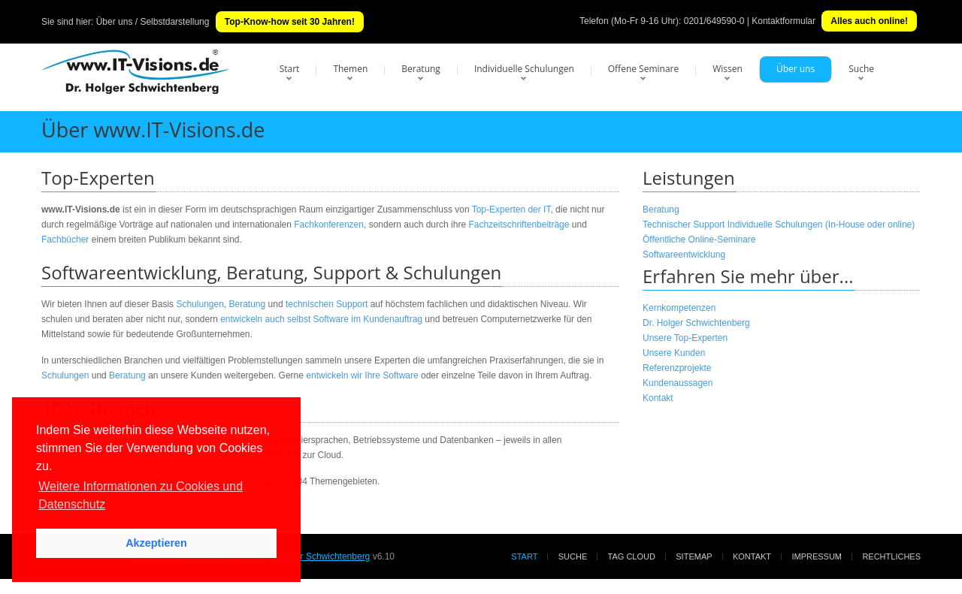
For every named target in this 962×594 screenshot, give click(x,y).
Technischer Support (684, 224)
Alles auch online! (869, 21)
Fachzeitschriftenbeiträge (518, 224)
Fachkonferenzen (329, 224)
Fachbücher (65, 239)
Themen (350, 68)
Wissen (727, 68)
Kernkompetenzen (679, 308)
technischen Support (327, 304)
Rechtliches (891, 556)
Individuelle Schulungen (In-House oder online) (821, 224)
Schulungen (199, 304)
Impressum (816, 556)
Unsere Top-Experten (685, 338)
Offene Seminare (643, 68)
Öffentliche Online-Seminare (699, 239)
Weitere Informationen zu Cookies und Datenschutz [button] (140, 495)
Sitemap (694, 556)
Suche (861, 68)
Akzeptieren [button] (156, 543)
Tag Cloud (631, 556)
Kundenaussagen (677, 383)
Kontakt (658, 398)
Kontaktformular (783, 21)
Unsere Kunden (674, 353)
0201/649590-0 (714, 21)
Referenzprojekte (677, 368)
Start (290, 68)
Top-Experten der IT (511, 209)
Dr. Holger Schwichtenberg (696, 323)
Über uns (795, 68)
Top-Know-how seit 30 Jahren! (290, 22)
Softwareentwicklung (684, 254)
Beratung (420, 68)
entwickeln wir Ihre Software (362, 375)
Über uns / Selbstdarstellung (153, 22)
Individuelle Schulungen (524, 68)
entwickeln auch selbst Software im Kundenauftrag (321, 319)
